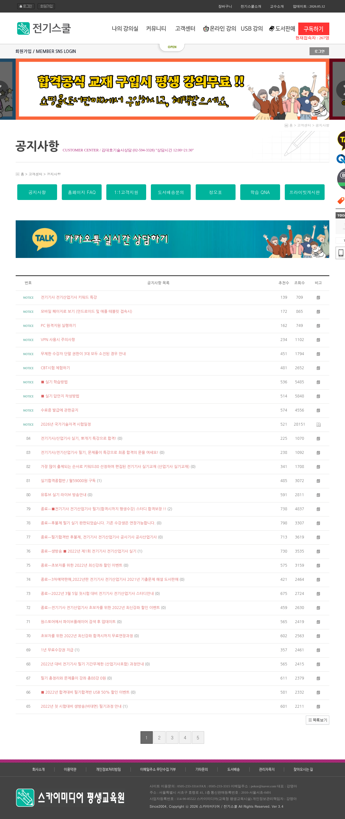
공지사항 (322, 125)
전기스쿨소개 (251, 6)
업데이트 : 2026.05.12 (309, 6)
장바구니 (225, 6)
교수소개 (277, 6)
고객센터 (304, 125)
